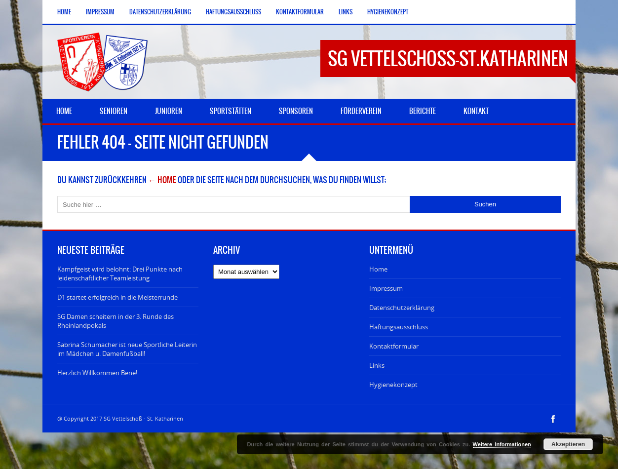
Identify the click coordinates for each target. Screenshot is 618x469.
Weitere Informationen (502, 444)
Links (345, 11)
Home (64, 11)
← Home (162, 180)
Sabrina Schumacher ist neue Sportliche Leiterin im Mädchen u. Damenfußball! (127, 349)
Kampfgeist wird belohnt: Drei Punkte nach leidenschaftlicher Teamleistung (120, 273)
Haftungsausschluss (233, 11)
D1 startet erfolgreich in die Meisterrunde (117, 297)
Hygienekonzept (387, 11)
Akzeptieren (568, 444)
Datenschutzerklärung (160, 11)
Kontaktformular (300, 11)
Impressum (100, 11)
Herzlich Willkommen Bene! (97, 372)
